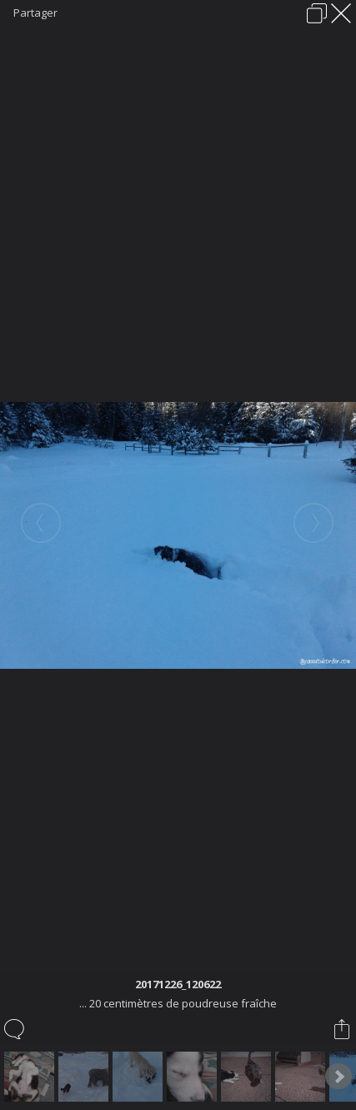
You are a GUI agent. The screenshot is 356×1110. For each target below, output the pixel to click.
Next (338, 1076)
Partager (35, 12)
